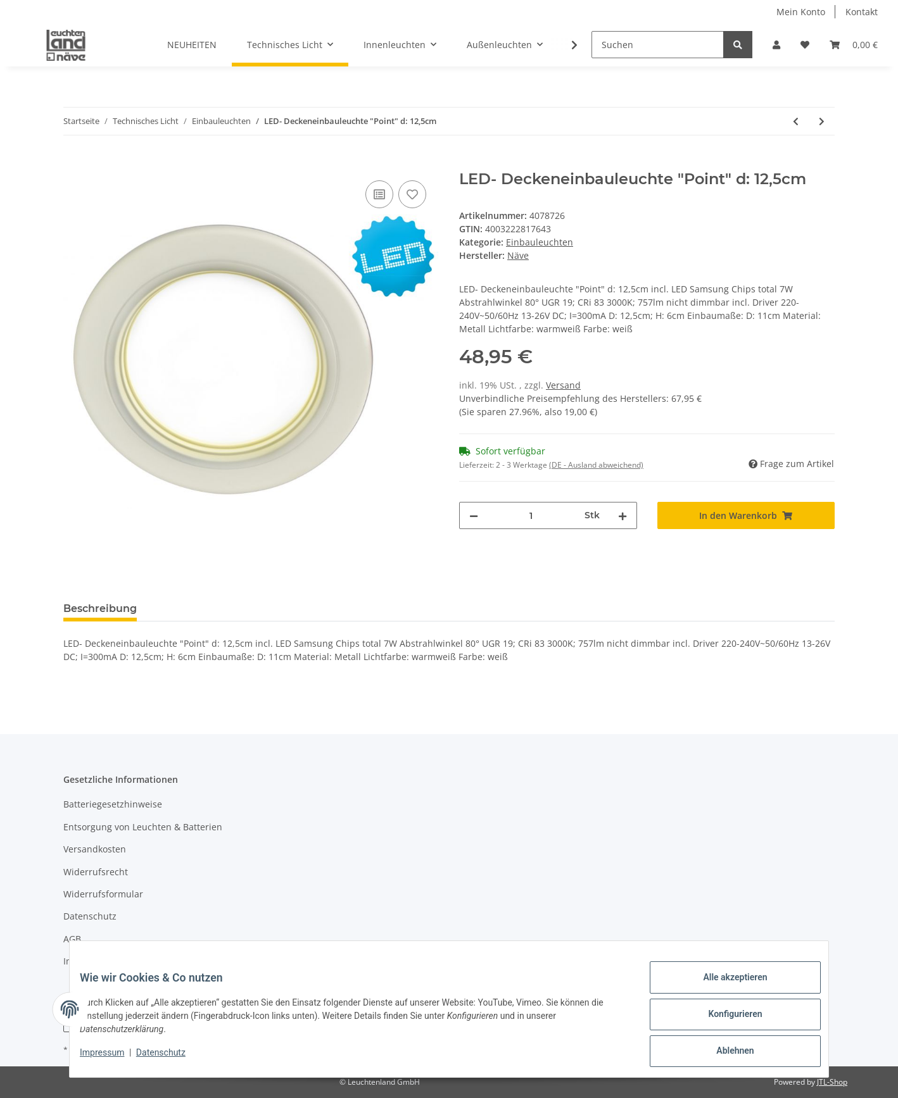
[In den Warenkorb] (73, 163)
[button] (776, 44)
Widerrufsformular (103, 894)
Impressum (87, 961)
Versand (563, 385)
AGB (72, 939)
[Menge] (531, 515)
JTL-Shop (832, 1081)
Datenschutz (90, 916)
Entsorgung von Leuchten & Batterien (142, 827)
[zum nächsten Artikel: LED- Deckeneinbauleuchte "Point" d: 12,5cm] (822, 121)
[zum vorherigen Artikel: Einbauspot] (796, 121)
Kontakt (861, 12)
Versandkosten (94, 849)
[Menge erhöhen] (622, 515)
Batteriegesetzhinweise (112, 804)
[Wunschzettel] (804, 44)
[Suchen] (657, 44)
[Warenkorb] (853, 44)
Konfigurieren (725, 1020)
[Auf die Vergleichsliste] (379, 194)
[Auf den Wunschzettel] (412, 194)
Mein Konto (800, 12)
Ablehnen (724, 1053)
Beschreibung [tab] (100, 608)
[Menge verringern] (474, 515)
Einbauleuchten (539, 242)
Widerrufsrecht (95, 872)
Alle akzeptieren (725, 987)
